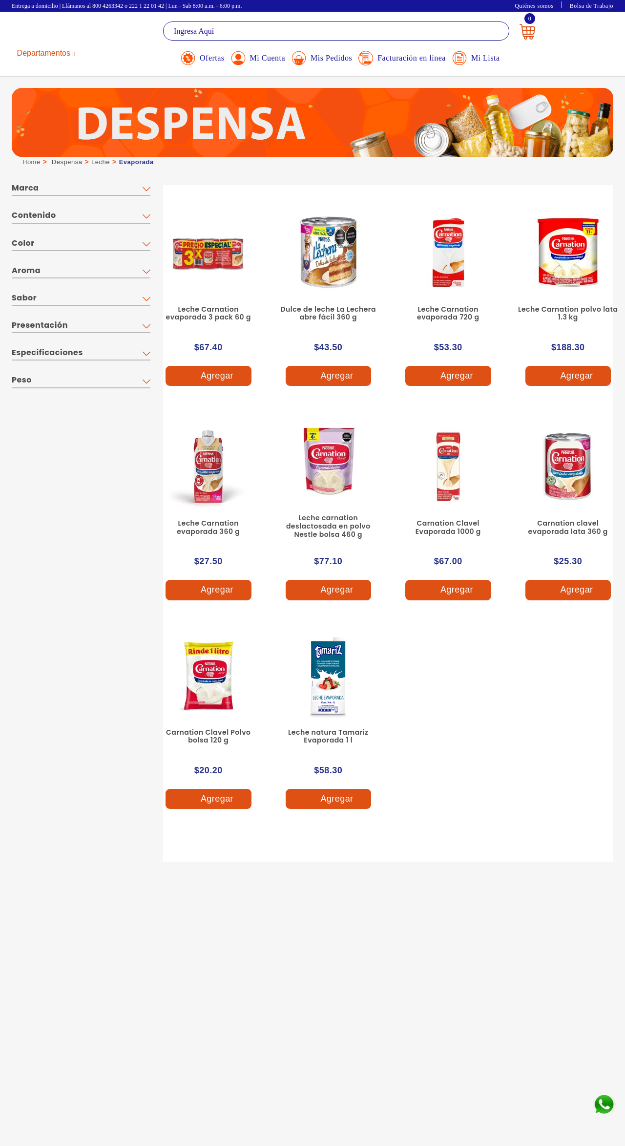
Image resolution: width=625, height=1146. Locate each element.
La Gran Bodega (55, 32)
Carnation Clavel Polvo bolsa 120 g (208, 736)
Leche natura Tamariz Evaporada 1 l (328, 736)
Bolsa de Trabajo (591, 5)
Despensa (67, 162)
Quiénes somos (534, 5)
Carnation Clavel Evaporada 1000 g (448, 527)
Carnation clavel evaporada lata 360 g (568, 527)
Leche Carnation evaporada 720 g (448, 313)
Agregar (208, 375)
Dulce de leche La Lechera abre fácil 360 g (328, 313)
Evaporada (136, 162)
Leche (100, 162)
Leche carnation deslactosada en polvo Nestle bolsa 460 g (328, 526)
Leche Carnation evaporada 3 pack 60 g (208, 313)
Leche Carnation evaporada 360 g (208, 527)
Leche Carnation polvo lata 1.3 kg (568, 313)
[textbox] (336, 31)
